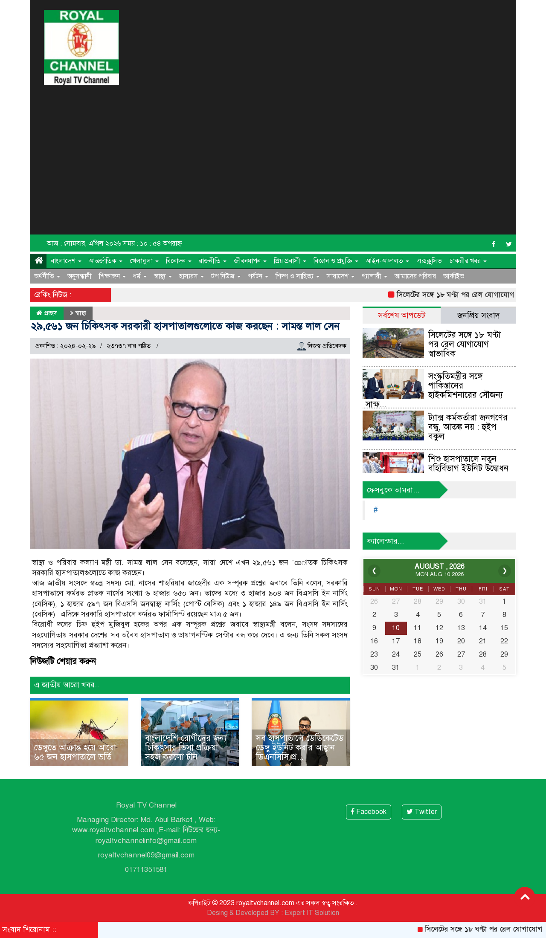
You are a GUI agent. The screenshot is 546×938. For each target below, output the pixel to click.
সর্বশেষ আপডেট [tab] (401, 315)
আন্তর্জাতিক (105, 261)
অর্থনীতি (47, 276)
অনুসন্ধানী (79, 276)
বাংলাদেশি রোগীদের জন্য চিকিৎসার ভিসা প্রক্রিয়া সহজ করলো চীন (186, 747)
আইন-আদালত (387, 261)
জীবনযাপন (250, 261)
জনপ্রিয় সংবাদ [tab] (478, 315)
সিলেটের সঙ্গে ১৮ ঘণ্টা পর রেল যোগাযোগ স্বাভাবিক (464, 344)
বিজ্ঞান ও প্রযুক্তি (336, 261)
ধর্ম (140, 276)
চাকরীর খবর (468, 261)
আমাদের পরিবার (415, 276)
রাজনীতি (213, 261)
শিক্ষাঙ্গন (112, 276)
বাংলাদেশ (66, 261)
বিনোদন (179, 261)
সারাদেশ (340, 276)
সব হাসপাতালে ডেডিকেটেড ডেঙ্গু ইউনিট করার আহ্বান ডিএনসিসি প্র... (300, 747)
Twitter (422, 812)
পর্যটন (258, 276)
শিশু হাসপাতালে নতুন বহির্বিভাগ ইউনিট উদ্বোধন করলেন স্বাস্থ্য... (468, 468)
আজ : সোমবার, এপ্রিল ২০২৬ (84, 243)
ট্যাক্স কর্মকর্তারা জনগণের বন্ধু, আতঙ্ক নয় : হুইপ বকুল (468, 427)
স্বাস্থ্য (163, 276)
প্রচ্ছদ (46, 313)
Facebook (368, 812)
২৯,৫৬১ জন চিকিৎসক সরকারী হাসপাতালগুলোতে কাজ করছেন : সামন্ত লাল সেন (185, 326)
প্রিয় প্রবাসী (290, 261)
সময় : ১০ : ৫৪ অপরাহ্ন (152, 243)
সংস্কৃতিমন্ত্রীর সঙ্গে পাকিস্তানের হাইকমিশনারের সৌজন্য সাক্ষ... (434, 390)
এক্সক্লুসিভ (429, 261)
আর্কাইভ (454, 276)
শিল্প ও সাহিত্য (297, 276)
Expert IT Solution (312, 913)
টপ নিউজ (226, 276)
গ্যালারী (374, 276)
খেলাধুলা (144, 261)
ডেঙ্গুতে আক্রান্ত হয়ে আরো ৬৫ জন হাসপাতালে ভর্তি (75, 752)
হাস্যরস (191, 276)
